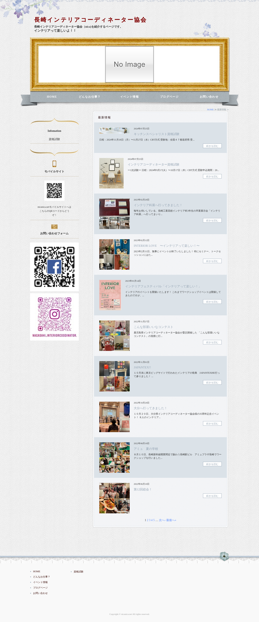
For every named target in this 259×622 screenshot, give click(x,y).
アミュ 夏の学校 (146, 448)
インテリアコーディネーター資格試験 (153, 164)
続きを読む (212, 146)
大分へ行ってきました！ (150, 408)
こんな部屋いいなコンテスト (153, 327)
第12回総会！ (143, 489)
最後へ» (171, 520)
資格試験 (54, 139)
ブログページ (169, 96)
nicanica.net (126, 614)
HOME (52, 96)
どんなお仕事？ (90, 96)
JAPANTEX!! (142, 367)
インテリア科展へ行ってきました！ (158, 205)
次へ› (162, 520)
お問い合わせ (209, 96)
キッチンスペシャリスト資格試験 (156, 134)
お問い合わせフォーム (54, 233)
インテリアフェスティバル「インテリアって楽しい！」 (163, 286)
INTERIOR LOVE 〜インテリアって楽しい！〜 (167, 245)
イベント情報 (129, 96)
